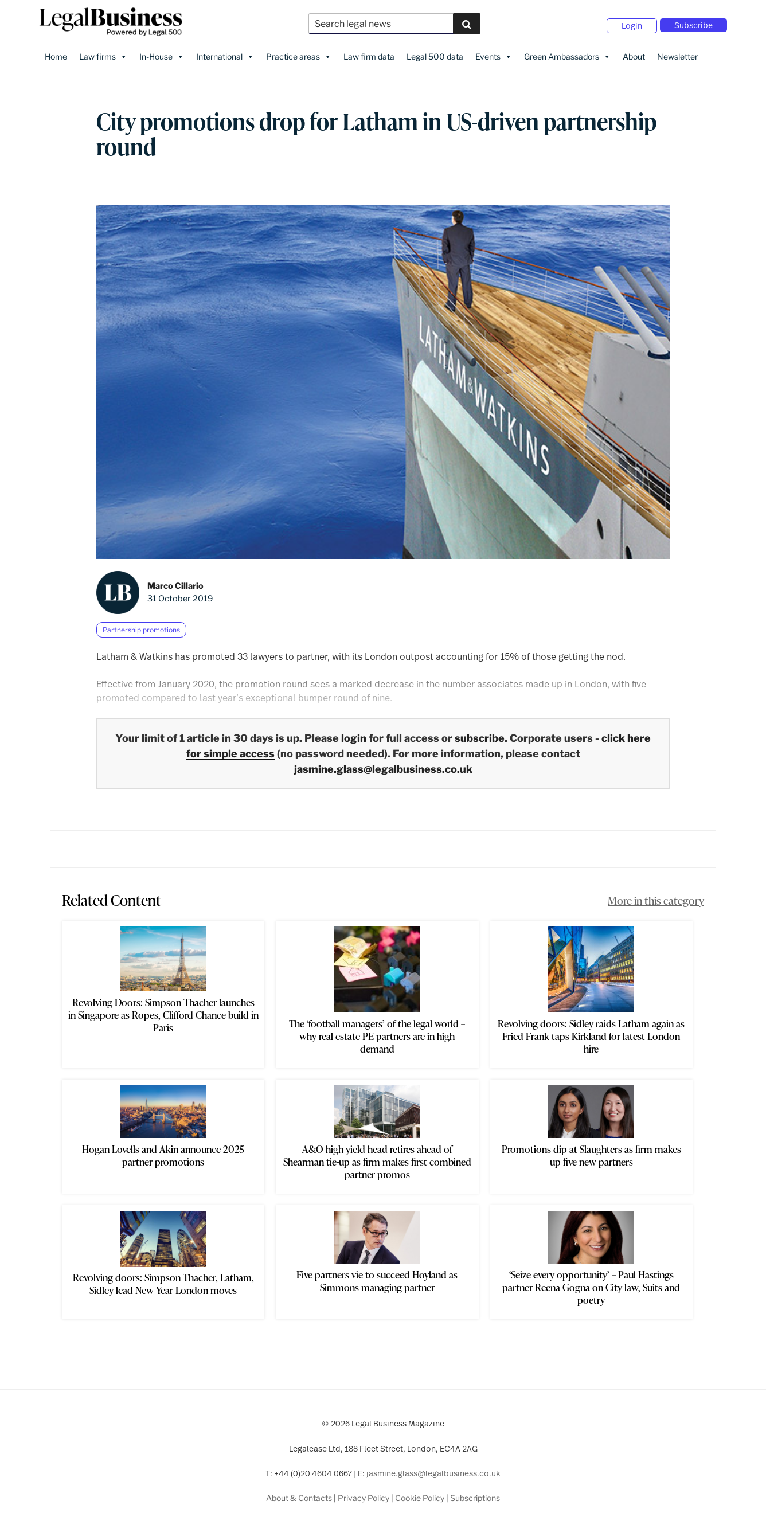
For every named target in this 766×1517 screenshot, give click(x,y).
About (634, 52)
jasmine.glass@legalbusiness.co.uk (383, 764)
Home (56, 52)
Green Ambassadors (567, 52)
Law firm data (368, 52)
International (225, 52)
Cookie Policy (419, 1493)
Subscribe (693, 22)
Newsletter (677, 52)
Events (493, 52)
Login (632, 23)
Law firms (103, 52)
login (353, 734)
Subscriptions (475, 1493)
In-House (161, 52)
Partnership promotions (141, 625)
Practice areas (298, 52)
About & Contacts (299, 1493)
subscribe (480, 734)
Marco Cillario (175, 581)
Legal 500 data (435, 52)
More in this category (656, 895)
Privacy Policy (363, 1493)
